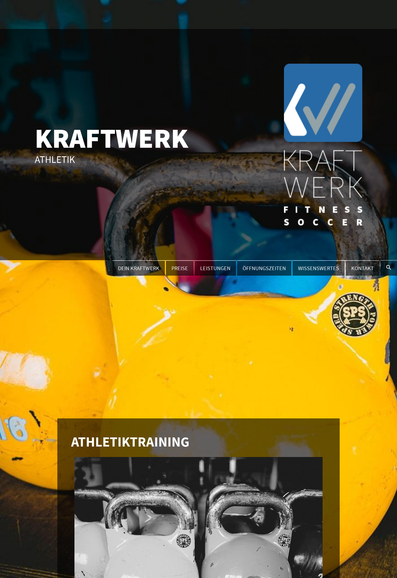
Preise (179, 268)
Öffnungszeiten (264, 268)
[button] (388, 268)
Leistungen (215, 268)
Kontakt (362, 268)
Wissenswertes (318, 268)
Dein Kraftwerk (138, 268)
